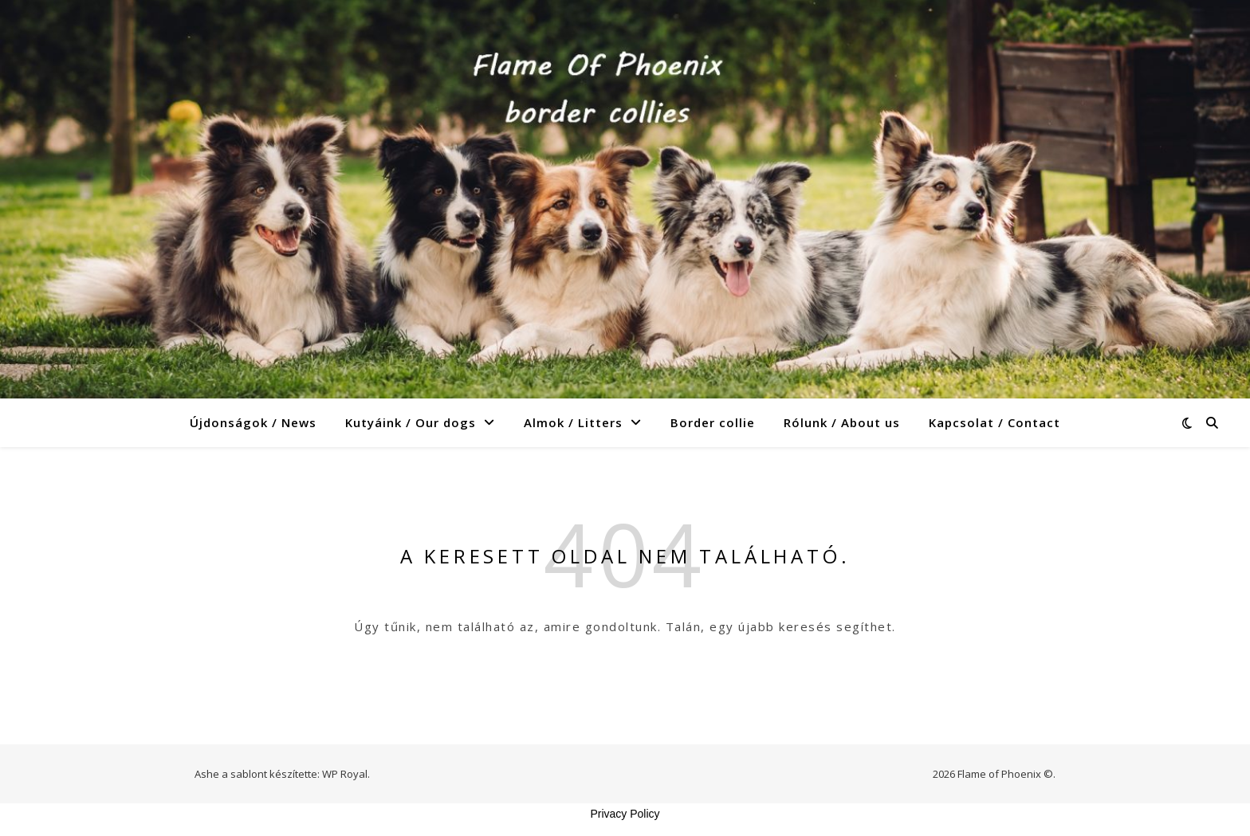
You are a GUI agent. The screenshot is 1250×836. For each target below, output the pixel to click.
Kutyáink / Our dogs (410, 422)
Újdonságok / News (253, 422)
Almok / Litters (573, 422)
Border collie (712, 422)
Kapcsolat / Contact (994, 422)
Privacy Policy (624, 813)
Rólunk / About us (842, 422)
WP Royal (345, 774)
